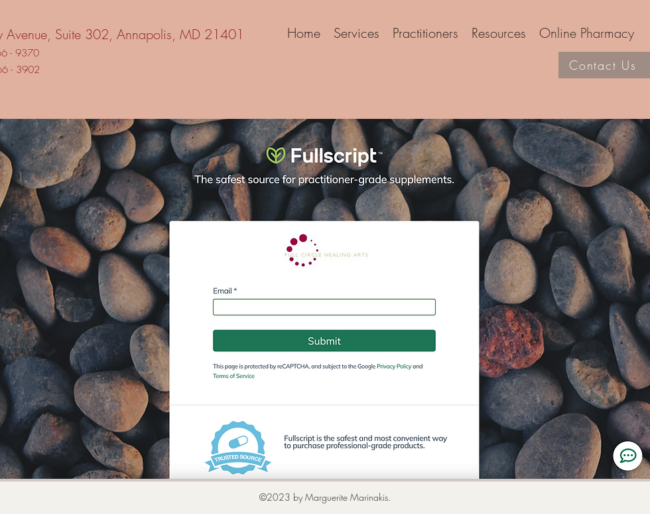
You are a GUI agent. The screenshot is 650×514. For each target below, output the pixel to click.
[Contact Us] (604, 65)
